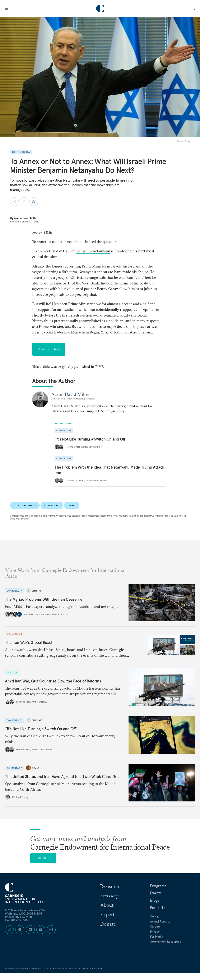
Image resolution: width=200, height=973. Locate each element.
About (106, 905)
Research (109, 886)
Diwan (36, 768)
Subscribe (43, 857)
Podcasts (157, 907)
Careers (155, 926)
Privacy (155, 931)
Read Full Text (49, 349)
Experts (108, 914)
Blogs (154, 900)
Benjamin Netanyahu (93, 251)
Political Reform (24, 505)
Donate (108, 924)
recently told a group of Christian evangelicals (69, 277)
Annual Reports (160, 921)
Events (156, 892)
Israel (71, 505)
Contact (155, 916)
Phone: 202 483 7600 (18, 917)
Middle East (52, 505)
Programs (158, 885)
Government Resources (165, 941)
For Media (156, 936)
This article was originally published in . (68, 366)
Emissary (37, 590)
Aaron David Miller (26, 218)
